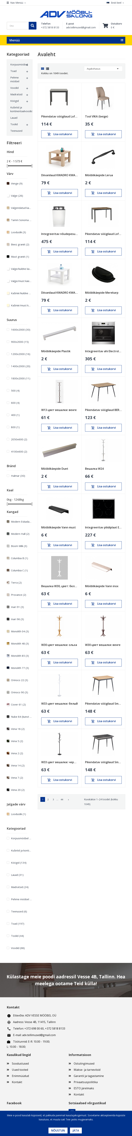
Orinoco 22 (19, 680)
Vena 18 (18, 729)
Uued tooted (20, 1070)
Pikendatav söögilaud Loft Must (59, 116)
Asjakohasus (103, 69)
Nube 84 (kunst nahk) (21, 716)
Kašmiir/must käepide (21, 305)
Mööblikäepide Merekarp (101, 293)
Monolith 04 (20, 631)
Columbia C (19, 570)
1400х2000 (20, 366)
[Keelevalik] (116, 3)
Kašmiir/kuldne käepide (21, 293)
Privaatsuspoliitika (86, 1082)
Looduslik (18, 232)
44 (62, 799)
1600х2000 (20, 329)
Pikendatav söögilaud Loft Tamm (103, 234)
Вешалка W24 (94, 469)
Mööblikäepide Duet (54, 469)
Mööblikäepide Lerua (99, 175)
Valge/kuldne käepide (21, 268)
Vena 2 (17, 753)
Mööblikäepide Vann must (58, 527)
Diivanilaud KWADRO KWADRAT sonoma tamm (59, 175)
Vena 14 (18, 765)
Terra (16, 582)
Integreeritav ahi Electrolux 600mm (103, 351)
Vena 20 (18, 790)
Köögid (14, 101)
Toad (13, 71)
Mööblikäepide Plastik (55, 351)
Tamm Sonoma (21, 220)
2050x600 (19, 439)
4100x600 (19, 451)
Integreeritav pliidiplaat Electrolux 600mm (103, 527)
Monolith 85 (20, 655)
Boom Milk (19, 546)
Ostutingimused (84, 1063)
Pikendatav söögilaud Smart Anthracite (103, 762)
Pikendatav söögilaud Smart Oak (103, 703)
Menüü (14, 40)
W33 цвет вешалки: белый (59, 703)
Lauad (13, 117)
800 (15, 427)
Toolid (14, 124)
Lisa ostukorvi (59, 134)
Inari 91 (17, 607)
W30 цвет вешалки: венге (102, 645)
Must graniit (20, 256)
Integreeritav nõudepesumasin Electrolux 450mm (59, 234)
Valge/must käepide (21, 281)
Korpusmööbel (17, 64)
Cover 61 (18, 704)
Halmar (18, 475)
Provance (18, 594)
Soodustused (20, 1063)
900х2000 (20, 341)
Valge (17, 195)
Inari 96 (17, 619)
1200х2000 (20, 354)
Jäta (76, 1130)
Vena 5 (17, 741)
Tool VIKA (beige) (96, 116)
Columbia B (19, 558)
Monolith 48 (20, 643)
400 (15, 415)
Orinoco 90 (19, 692)
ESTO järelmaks (84, 1088)
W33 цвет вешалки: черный (59, 762)
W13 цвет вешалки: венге (59, 410)
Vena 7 (17, 777)
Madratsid (16, 94)
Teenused (16, 130)
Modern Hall (20, 533)
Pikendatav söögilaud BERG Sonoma (103, 410)
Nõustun (58, 1130)
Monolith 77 (20, 668)
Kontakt (17, 1082)
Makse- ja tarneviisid (87, 1070)
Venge (17, 183)
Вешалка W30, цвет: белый (59, 586)
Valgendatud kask (21, 208)
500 (15, 390)
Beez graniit (20, 244)
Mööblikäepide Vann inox (101, 586)
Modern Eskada (21, 521)
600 (15, 402)
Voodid (14, 87)
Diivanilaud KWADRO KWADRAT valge (59, 293)
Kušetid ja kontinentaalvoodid (17, 109)
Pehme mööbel (14, 79)
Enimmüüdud (20, 1076)
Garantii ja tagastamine (89, 1076)
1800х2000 (20, 378)
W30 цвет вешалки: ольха (59, 645)
